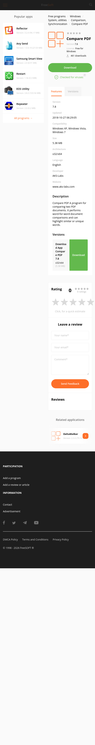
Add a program (12, 478)
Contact (7, 504)
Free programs (57, 16)
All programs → (23, 118)
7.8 (72, 44)
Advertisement (11, 511)
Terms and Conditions (35, 539)
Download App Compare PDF (60, 251)
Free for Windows (75, 50)
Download (70, 67)
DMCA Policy (10, 539)
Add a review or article (16, 484)
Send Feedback (70, 383)
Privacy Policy (61, 539)
